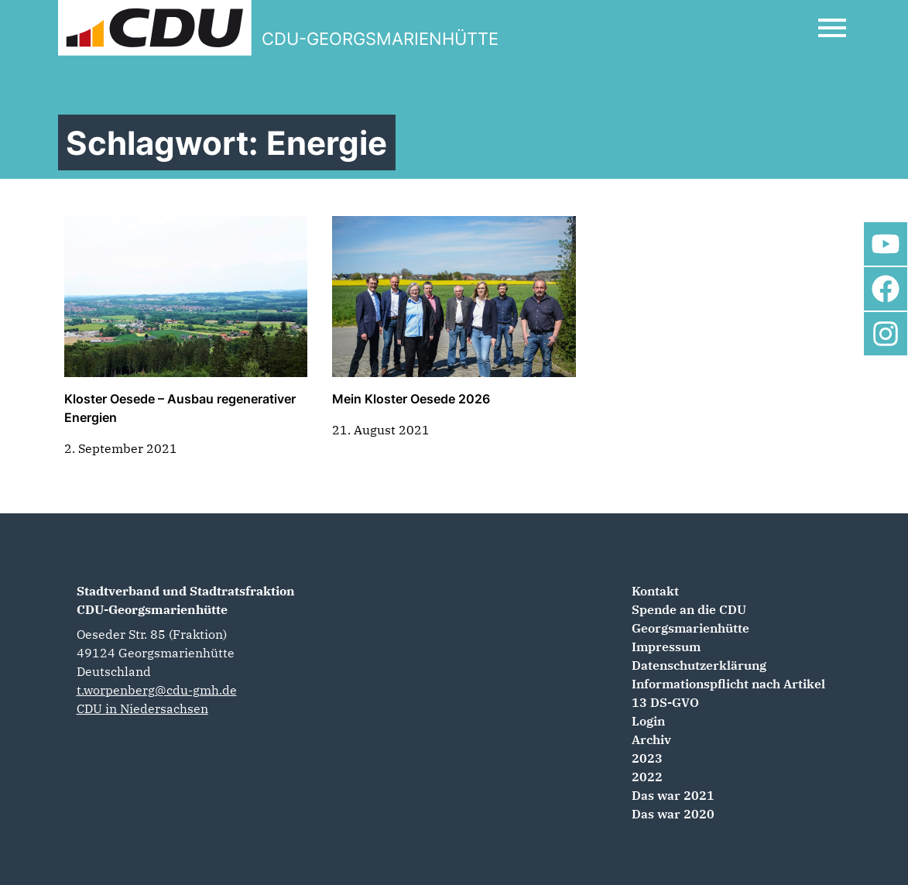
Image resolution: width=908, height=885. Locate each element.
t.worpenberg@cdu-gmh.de (157, 690)
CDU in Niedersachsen (142, 708)
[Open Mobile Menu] (832, 27)
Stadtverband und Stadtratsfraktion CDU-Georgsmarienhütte (186, 600)
